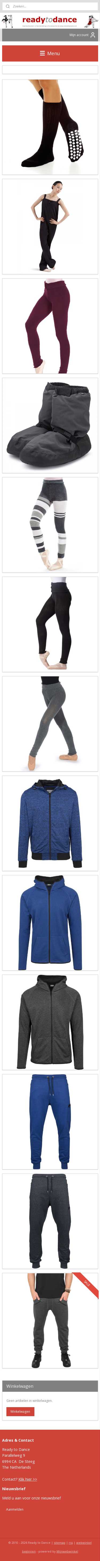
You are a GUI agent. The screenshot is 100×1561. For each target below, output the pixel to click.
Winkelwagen (20, 1411)
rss (71, 1543)
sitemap (59, 1543)
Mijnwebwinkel (67, 1551)
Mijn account (83, 35)
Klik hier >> (27, 1479)
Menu (50, 53)
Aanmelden (14, 1509)
